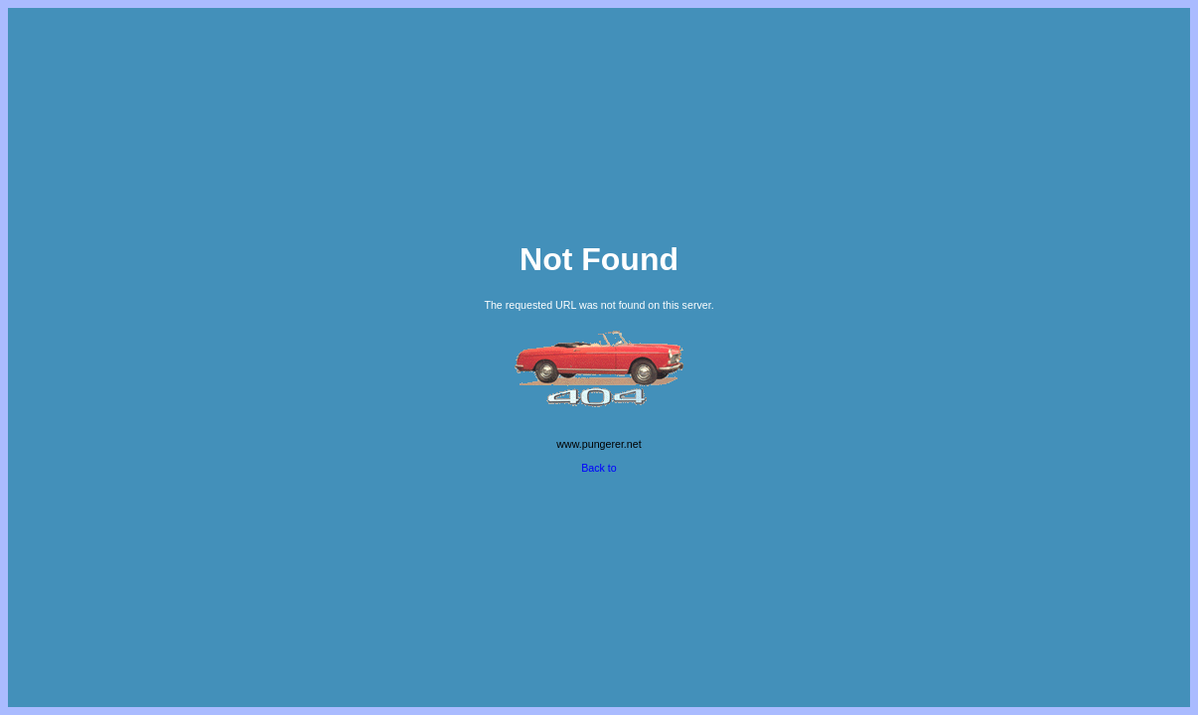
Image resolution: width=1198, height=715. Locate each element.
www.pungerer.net (598, 444)
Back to (599, 468)
